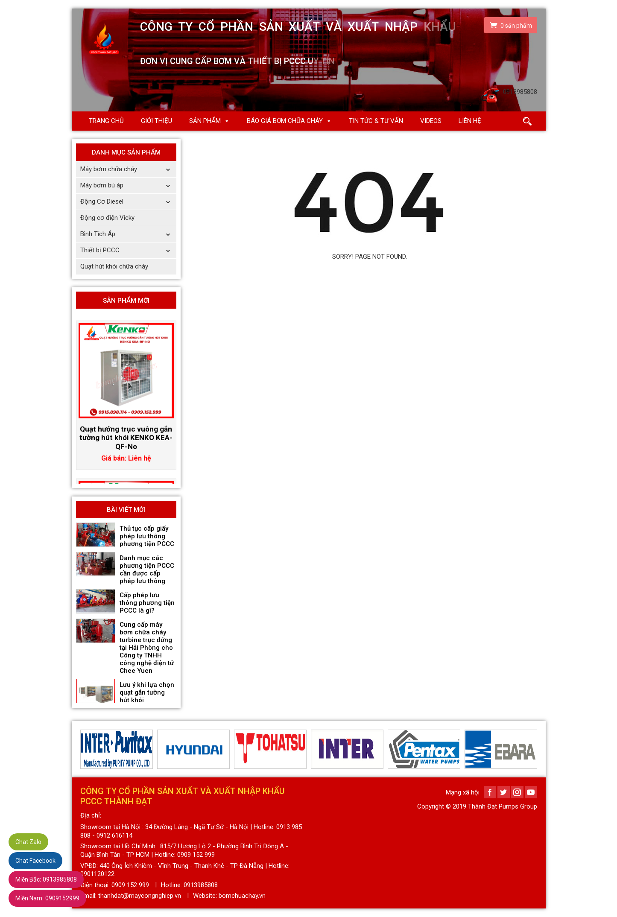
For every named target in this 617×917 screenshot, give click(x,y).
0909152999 (47, 898)
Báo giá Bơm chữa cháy (285, 121)
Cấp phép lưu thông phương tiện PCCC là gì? (147, 602)
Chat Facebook (35, 860)
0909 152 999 (130, 885)
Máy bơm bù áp (128, 185)
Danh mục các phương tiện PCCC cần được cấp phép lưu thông (147, 569)
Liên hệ (470, 121)
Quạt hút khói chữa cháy (114, 266)
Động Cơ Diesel (128, 202)
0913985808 (46, 879)
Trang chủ (106, 121)
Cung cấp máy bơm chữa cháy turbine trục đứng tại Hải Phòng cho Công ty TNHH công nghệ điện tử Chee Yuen (147, 648)
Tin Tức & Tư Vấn (376, 121)
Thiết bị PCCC (128, 250)
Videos (431, 121)
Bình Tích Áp (128, 234)
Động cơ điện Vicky (107, 218)
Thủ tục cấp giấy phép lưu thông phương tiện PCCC (147, 536)
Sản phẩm (205, 121)
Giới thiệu (156, 121)
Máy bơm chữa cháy (128, 169)
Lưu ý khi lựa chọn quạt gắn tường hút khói (147, 692)
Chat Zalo (28, 841)
